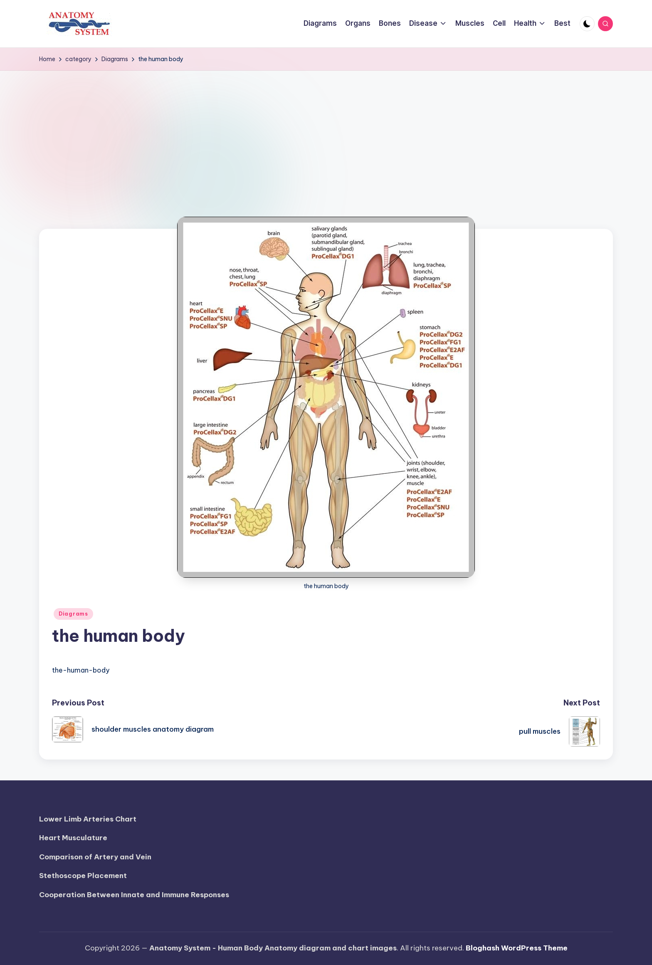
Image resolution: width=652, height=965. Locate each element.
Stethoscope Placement (83, 875)
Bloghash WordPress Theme (517, 948)
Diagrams (73, 614)
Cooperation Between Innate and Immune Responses (134, 894)
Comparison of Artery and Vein (95, 856)
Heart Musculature (73, 837)
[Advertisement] (326, 133)
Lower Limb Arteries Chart (87, 819)
